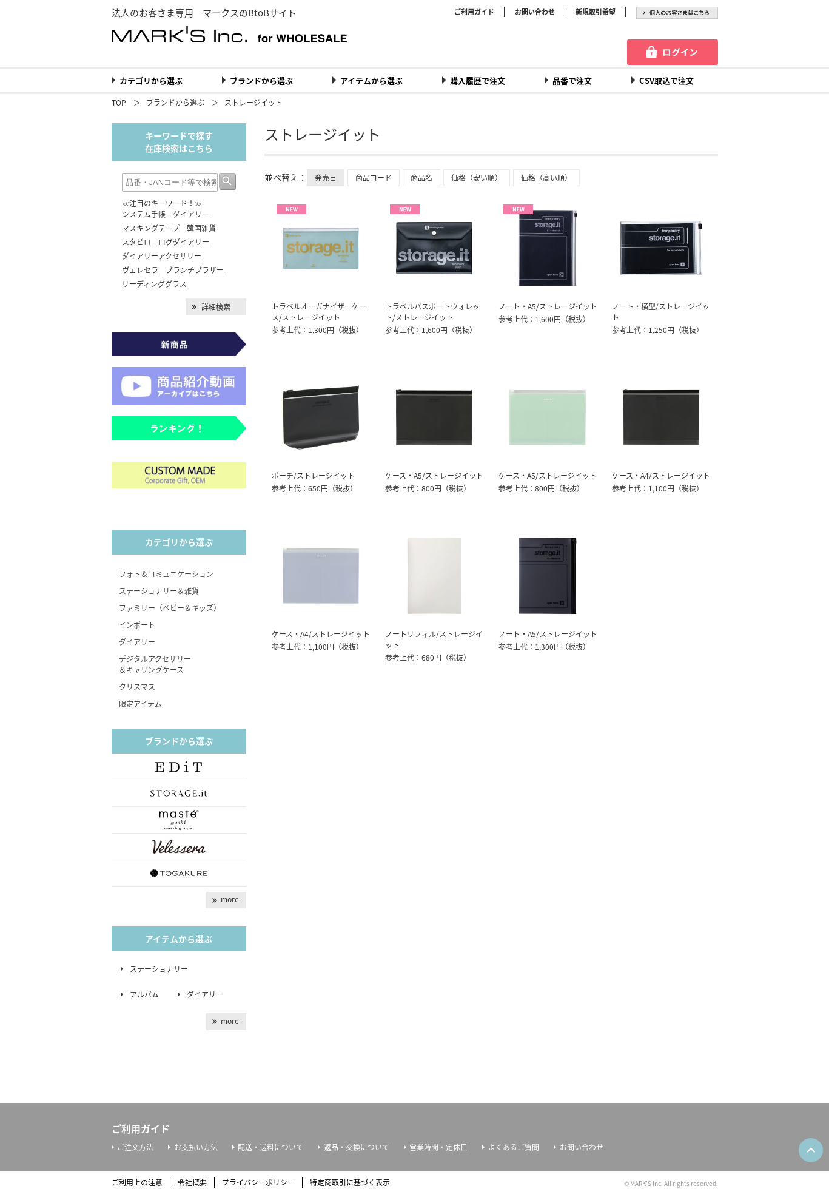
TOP (119, 102)
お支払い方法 (196, 1147)
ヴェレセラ (140, 270)
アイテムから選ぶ (371, 80)
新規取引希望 (596, 12)
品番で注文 (572, 80)
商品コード (373, 177)
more (230, 899)
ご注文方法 (135, 1147)
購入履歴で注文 (477, 80)
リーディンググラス (154, 283)
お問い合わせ (535, 12)
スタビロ (136, 242)
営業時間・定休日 (438, 1147)
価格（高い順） (546, 177)
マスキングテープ (151, 228)
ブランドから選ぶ (261, 80)
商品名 (421, 177)
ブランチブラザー (195, 270)
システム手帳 (144, 214)
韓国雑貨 (201, 228)
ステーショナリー (159, 968)
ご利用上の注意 (137, 1182)
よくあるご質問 (513, 1147)
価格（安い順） (476, 177)
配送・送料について (270, 1147)
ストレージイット (253, 102)
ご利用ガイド (474, 12)
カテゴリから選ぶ (151, 80)
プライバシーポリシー (258, 1182)
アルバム (148, 994)
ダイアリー (191, 214)
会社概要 (192, 1182)
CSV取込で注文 (666, 80)
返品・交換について (356, 1147)
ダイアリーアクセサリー (161, 256)
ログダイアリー (183, 242)
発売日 (326, 177)
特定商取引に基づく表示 (350, 1182)
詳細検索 (215, 307)
